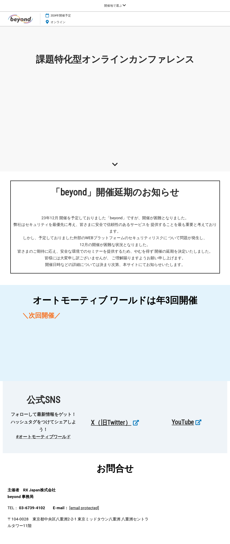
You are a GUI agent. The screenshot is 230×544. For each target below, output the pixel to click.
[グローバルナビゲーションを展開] (115, 5)
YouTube (183, 422)
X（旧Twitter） (111, 422)
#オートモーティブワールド (43, 436)
